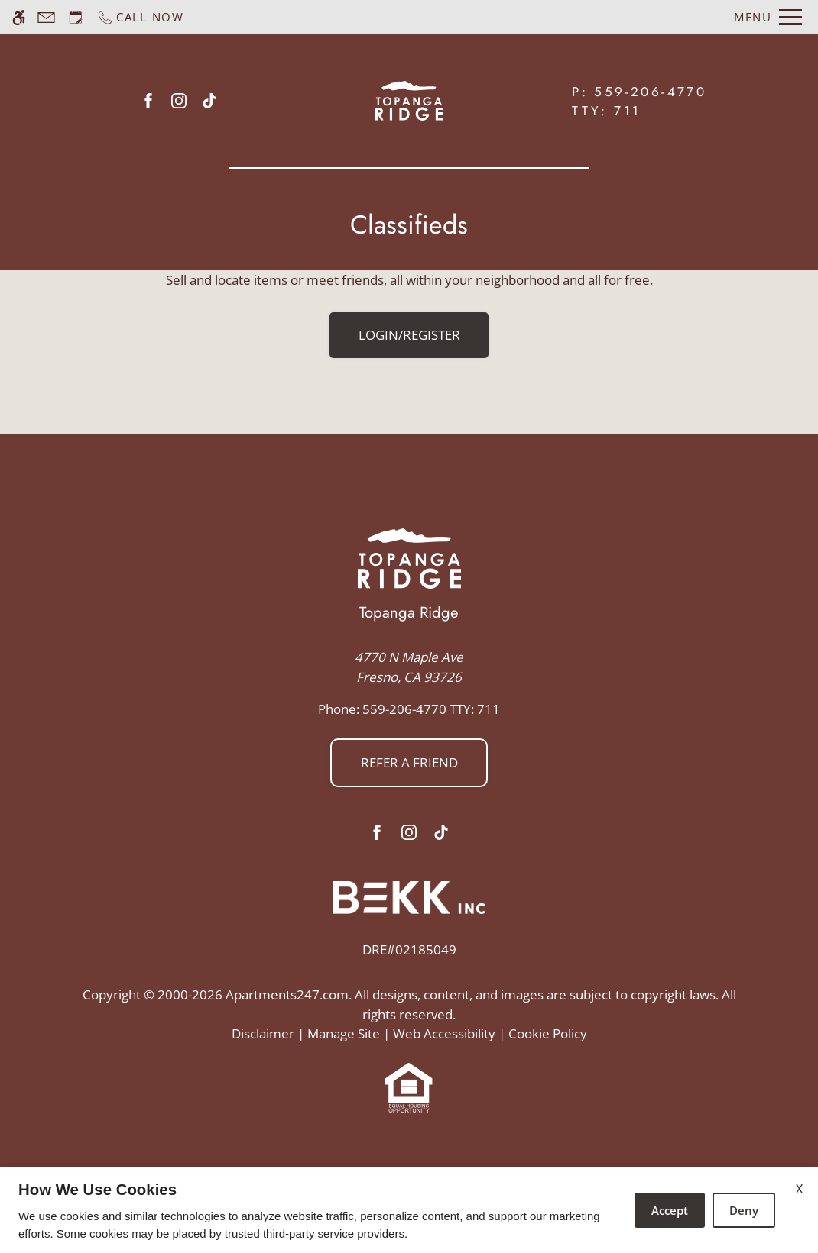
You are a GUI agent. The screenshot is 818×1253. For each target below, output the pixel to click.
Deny (743, 1210)
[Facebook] (148, 100)
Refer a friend (409, 762)
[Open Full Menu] (768, 17)
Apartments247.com (287, 994)
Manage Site (343, 1033)
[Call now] (140, 17)
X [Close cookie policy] (799, 1188)
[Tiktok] (209, 100)
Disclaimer (263, 1033)
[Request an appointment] (75, 17)
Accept (669, 1210)
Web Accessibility (444, 1033)
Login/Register (409, 335)
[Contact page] (46, 17)
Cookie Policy (547, 1033)
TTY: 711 (409, 709)
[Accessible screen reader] (18, 17)
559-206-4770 (650, 91)
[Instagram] (179, 100)
